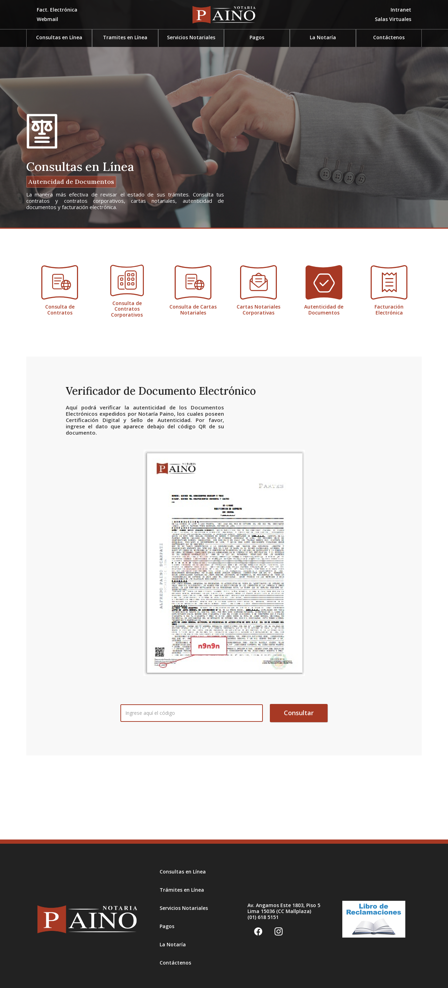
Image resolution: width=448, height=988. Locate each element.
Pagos (167, 926)
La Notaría (323, 37)
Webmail (47, 19)
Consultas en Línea (183, 871)
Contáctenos (389, 37)
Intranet (401, 9)
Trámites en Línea (182, 889)
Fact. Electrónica (57, 9)
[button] (393, 19)
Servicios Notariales (184, 908)
